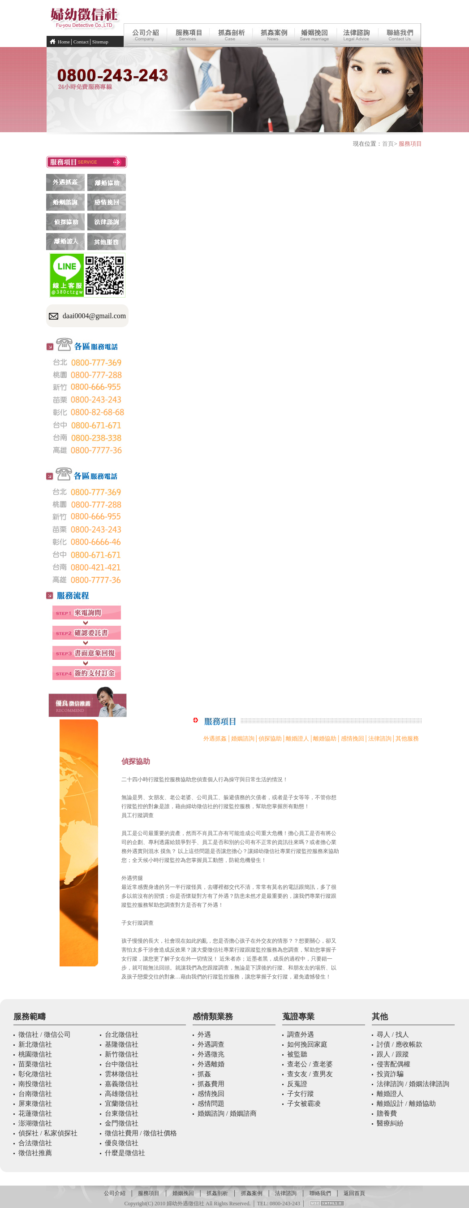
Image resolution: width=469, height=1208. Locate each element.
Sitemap (100, 41)
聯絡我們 (320, 1193)
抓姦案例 (251, 1193)
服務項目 (148, 1193)
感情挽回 (352, 738)
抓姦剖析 (217, 1193)
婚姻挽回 (183, 1193)
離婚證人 (297, 738)
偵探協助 (270, 738)
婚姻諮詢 (242, 738)
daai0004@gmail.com (94, 316)
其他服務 (407, 738)
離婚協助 (324, 738)
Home (64, 41)
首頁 (388, 143)
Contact (81, 41)
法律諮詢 (380, 738)
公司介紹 (114, 1193)
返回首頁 (354, 1193)
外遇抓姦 (215, 738)
